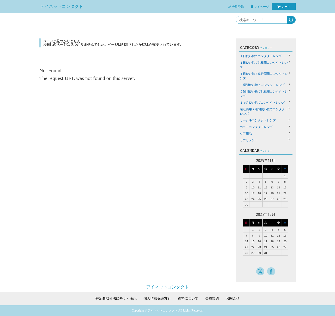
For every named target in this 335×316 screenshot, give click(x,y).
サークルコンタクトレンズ (258, 120)
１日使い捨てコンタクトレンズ (261, 56)
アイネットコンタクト (61, 6)
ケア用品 (246, 133)
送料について (188, 298)
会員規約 (212, 298)
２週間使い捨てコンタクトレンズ (262, 85)
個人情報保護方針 (157, 298)
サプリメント (249, 140)
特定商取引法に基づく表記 (116, 298)
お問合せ (232, 298)
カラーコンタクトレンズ (256, 127)
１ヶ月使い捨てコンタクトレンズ (262, 102)
